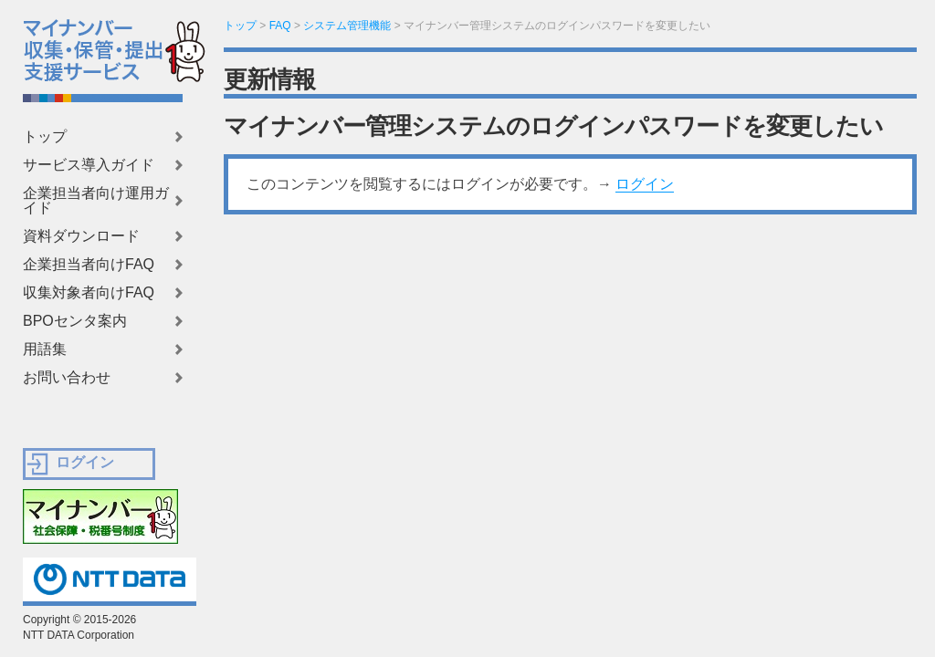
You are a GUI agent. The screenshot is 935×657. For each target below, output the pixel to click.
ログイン (644, 184)
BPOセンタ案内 (75, 321)
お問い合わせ (66, 377)
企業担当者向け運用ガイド (96, 200)
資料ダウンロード (81, 236)
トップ (45, 137)
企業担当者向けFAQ (88, 264)
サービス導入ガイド (88, 165)
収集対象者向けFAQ (88, 293)
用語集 (45, 349)
